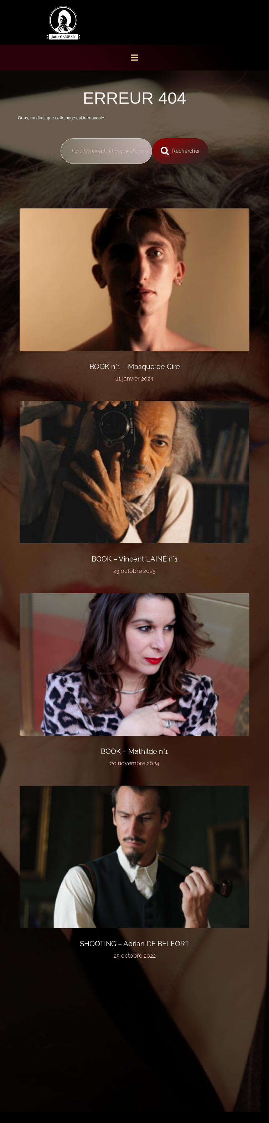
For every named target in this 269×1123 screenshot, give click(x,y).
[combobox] (106, 151)
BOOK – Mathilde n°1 (134, 751)
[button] (134, 57)
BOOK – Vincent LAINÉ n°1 (135, 559)
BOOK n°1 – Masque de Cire (134, 366)
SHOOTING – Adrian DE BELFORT (134, 944)
